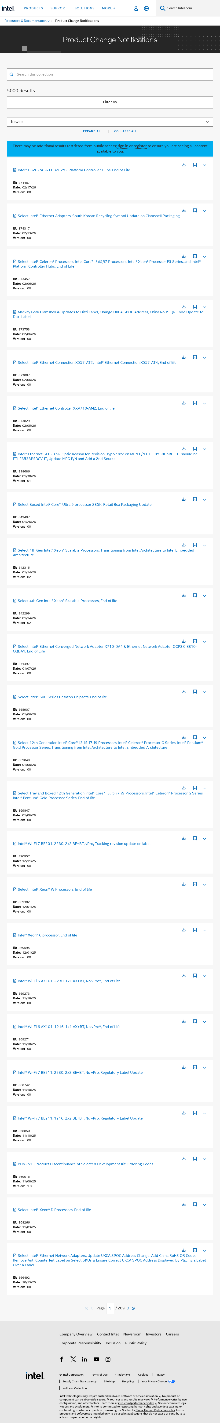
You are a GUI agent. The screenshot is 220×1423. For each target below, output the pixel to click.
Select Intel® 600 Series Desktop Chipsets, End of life (60, 697)
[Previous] (92, 1308)
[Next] (129, 1308)
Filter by (110, 102)
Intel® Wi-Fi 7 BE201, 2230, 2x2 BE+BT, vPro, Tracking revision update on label (81, 843)
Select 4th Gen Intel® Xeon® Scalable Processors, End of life (65, 600)
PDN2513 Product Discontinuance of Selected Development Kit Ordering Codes (83, 1164)
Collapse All (125, 131)
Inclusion (113, 1343)
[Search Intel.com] (192, 8)
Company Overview (75, 1334)
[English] (146, 8)
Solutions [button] (85, 8)
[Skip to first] (86, 1308)
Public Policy (136, 1343)
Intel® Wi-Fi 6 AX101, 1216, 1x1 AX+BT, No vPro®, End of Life (67, 1026)
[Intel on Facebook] (62, 1360)
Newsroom (132, 1334)
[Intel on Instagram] (108, 1360)
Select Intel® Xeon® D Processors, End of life (52, 1210)
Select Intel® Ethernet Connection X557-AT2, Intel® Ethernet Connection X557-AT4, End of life (94, 362)
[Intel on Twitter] (73, 1360)
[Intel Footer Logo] (35, 1371)
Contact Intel (108, 1334)
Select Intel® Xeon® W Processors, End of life (52, 889)
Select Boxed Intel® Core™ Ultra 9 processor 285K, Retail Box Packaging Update (82, 504)
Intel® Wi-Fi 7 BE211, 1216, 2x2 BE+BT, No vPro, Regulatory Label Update (78, 1118)
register (140, 146)
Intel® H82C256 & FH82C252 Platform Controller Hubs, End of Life (71, 170)
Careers (172, 1334)
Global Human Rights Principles (155, 1403)
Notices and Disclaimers (74, 1399)
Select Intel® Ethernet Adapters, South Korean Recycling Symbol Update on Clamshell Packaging (96, 216)
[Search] (162, 8)
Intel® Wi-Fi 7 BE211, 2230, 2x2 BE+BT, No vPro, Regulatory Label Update (78, 1072)
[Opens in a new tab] (184, 164)
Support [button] (59, 8)
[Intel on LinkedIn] (85, 1360)
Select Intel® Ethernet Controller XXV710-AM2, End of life (64, 408)
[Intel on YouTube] (96, 1360)
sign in (122, 146)
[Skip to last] (134, 1308)
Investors (153, 1334)
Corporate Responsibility (80, 1343)
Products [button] (33, 8)
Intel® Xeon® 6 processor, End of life (45, 935)
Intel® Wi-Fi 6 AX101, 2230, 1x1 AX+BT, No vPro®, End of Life (67, 981)
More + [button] (108, 8)
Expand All (93, 131)
